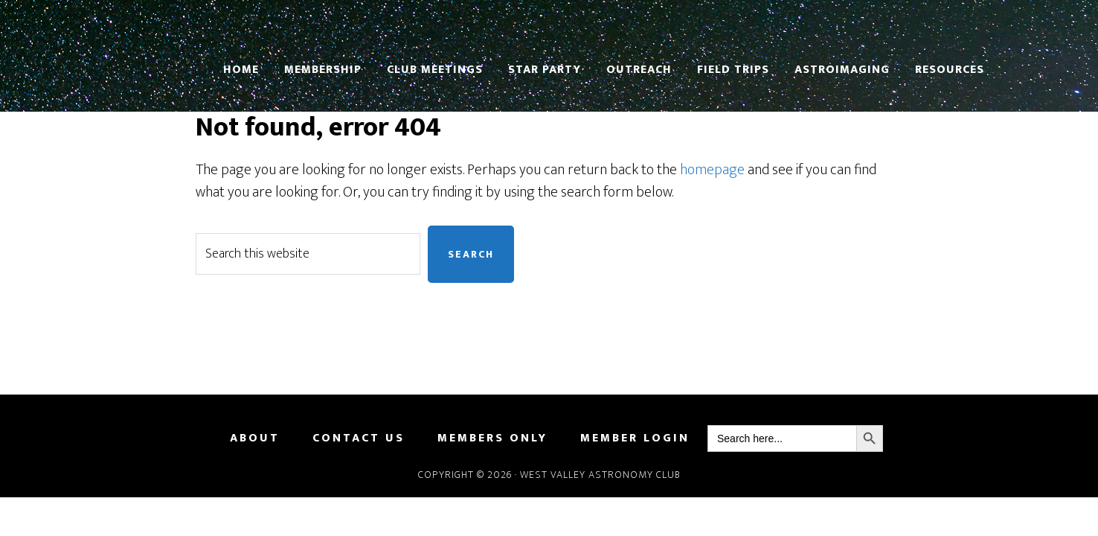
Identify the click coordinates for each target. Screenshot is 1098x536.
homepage (712, 169)
